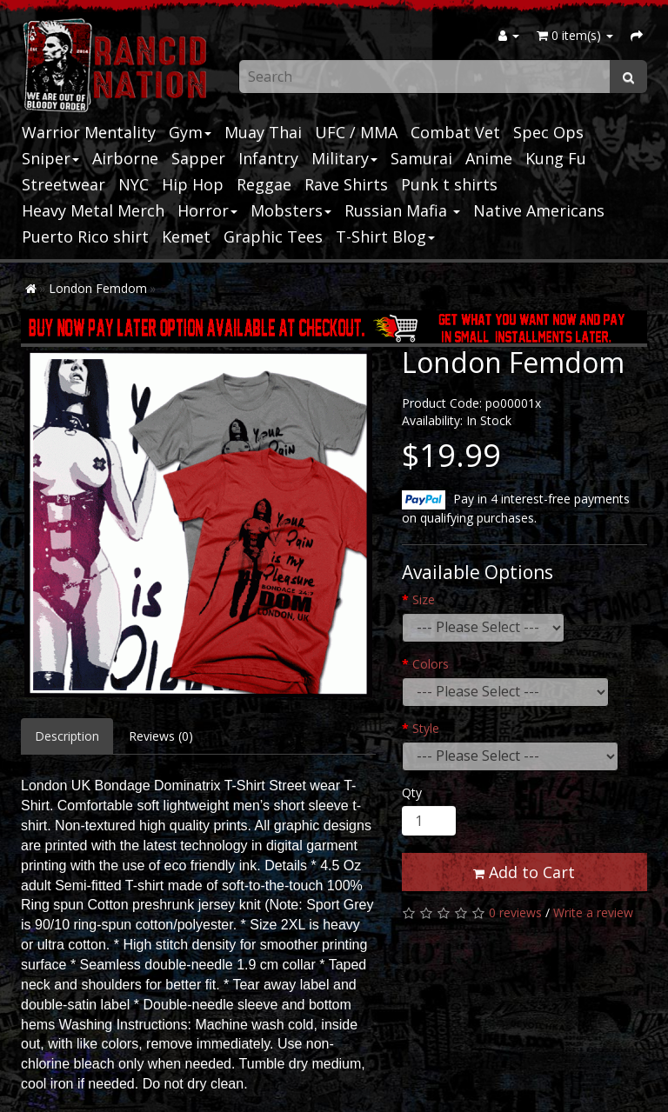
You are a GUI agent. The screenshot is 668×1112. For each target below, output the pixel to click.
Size (423, 599)
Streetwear (63, 184)
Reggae (264, 184)
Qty (412, 792)
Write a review (593, 912)
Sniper (50, 158)
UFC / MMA (356, 132)
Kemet (186, 236)
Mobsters (290, 210)
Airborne (125, 158)
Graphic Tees (273, 236)
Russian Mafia (402, 210)
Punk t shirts (449, 184)
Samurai (421, 158)
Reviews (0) (161, 736)
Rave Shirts (346, 184)
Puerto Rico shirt (85, 236)
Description (67, 736)
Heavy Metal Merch (93, 210)
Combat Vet (455, 132)
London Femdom (98, 288)
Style (425, 728)
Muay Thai (263, 132)
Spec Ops (548, 132)
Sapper (198, 158)
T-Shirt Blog (385, 236)
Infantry (268, 158)
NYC (133, 184)
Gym (190, 132)
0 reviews (515, 912)
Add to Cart (524, 872)
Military (344, 158)
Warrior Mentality (89, 132)
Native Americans (539, 210)
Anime (488, 158)
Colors (430, 664)
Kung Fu (555, 158)
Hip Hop (193, 184)
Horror (207, 210)
